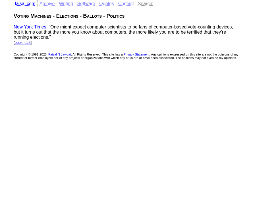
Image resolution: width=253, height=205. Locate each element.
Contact (126, 3)
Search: (146, 3)
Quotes (106, 3)
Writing (66, 3)
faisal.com (25, 3)
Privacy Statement (137, 54)
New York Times (30, 26)
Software (86, 3)
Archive (47, 3)
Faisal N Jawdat (59, 54)
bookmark (23, 42)
